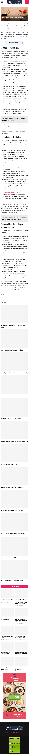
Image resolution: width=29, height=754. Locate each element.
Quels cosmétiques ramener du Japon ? (9, 464)
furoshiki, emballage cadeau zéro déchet (13, 191)
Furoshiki (12, 180)
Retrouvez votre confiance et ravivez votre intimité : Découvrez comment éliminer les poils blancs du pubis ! (21, 601)
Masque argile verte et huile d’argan (7, 636)
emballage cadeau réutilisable (20, 129)
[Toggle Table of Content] (20, 43)
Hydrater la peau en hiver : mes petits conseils (11, 419)
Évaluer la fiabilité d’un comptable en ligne (5, 652)
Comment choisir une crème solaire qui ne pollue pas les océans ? (13, 326)
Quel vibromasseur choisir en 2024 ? (9, 558)
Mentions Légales (15, 732)
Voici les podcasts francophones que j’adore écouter (12, 350)
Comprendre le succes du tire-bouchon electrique (7, 668)
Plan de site (7, 732)
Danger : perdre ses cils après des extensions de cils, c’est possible (13, 534)
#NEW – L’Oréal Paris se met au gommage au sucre (12, 581)
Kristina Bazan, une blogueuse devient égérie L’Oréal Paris (13, 510)
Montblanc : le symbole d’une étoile (7, 600)
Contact (22, 732)
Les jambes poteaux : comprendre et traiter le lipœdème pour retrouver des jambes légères (21, 620)
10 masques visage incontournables (8, 396)
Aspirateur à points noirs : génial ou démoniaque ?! (12, 487)
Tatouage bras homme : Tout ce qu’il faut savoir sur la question (14, 442)
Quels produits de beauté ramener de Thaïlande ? (20, 636)
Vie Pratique (5, 15)
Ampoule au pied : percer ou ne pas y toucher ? (21, 668)
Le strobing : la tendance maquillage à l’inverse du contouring (14, 373)
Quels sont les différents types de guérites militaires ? (7, 618)
